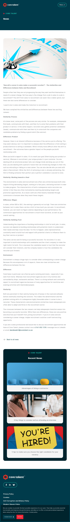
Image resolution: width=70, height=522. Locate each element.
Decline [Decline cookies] (20, 516)
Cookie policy (33, 512)
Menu (61, 5)
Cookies (6, 497)
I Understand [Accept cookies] (8, 516)
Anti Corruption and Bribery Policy (16, 501)
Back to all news (13, 339)
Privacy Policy (8, 494)
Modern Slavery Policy (11, 504)
